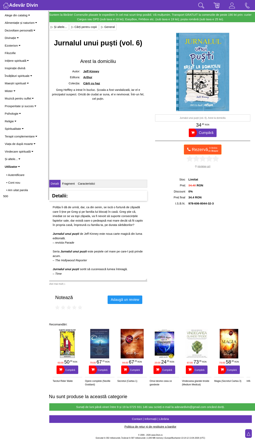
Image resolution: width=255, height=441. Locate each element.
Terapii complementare (21, 136)
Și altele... (12, 159)
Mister (10, 91)
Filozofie (10, 53)
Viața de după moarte (20, 143)
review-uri (204, 166)
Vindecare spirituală (19, 151)
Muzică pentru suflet (19, 98)
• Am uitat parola (17, 190)
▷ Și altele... (62, 27)
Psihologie (13, 113)
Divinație (12, 38)
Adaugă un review (128, 300)
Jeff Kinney (94, 71)
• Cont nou (13, 182)
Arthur (90, 77)
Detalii (58, 183)
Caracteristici (90, 183)
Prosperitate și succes (20, 106)
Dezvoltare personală (20, 30)
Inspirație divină (15, 68)
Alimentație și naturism (21, 22)
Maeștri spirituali (17, 83)
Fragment (72, 183)
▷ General (111, 27)
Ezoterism (12, 45)
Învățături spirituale (18, 75)
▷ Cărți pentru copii (87, 27)
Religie (10, 121)
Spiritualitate (14, 128)
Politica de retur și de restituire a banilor (152, 426)
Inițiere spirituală (17, 60)
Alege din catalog (17, 15)
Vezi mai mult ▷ (60, 284)
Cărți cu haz (94, 83)
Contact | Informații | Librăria (152, 419)
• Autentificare (15, 175)
